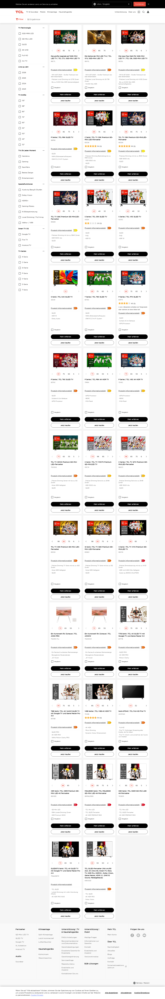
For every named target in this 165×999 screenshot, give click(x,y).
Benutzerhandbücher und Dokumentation (70, 942)
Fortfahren (139, 4)
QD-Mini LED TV (22, 935)
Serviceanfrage (67, 960)
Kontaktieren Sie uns (70, 974)
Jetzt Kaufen (133, 674)
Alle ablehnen (126, 993)
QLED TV (19, 938)
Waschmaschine (44, 958)
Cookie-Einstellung (141, 993)
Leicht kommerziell (46, 938)
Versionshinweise (91, 957)
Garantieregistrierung (70, 957)
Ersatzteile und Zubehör (68, 969)
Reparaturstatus (68, 964)
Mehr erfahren (65, 95)
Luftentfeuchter (44, 942)
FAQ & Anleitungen (69, 937)
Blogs (109, 954)
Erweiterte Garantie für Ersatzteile (71, 952)
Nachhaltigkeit (113, 947)
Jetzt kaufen (65, 101)
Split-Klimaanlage (45, 935)
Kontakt (87, 947)
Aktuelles (111, 951)
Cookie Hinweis (37, 995)
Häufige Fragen (90, 937)
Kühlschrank (43, 954)
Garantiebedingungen (70, 947)
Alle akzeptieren (111, 993)
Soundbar (19, 962)
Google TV (20, 942)
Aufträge (111, 958)
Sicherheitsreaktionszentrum (117, 966)
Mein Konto (112, 935)
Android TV (20, 949)
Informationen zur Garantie (91, 942)
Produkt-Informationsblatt (61, 70)
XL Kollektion (21, 946)
